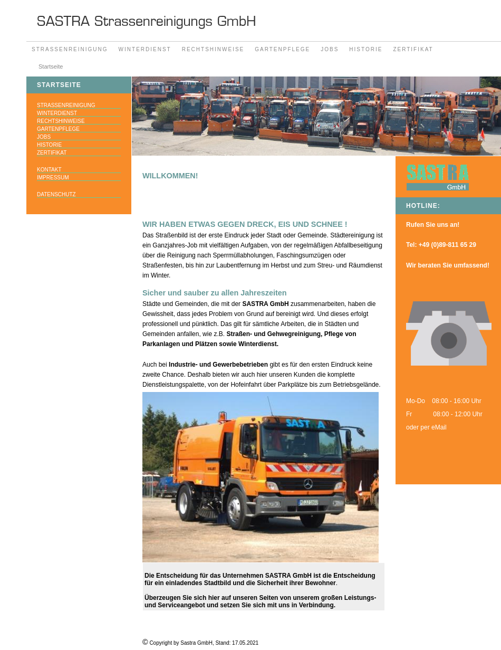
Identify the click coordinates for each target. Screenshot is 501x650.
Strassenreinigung (70, 49)
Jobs (330, 49)
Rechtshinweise (213, 49)
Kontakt (49, 170)
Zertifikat (413, 49)
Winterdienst (145, 49)
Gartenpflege (282, 49)
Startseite (50, 66)
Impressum (53, 177)
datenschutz (56, 194)
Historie (365, 49)
